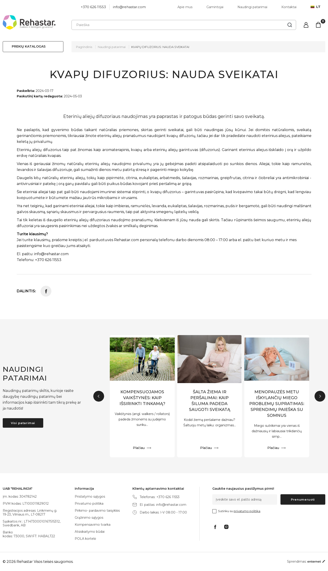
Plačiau (139, 448)
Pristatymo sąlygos (90, 496)
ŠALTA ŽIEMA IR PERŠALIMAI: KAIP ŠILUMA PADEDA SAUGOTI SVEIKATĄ (209, 400)
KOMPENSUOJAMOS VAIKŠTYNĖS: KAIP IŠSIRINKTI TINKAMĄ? (142, 397)
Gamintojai (214, 7)
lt (316, 7)
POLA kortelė (85, 539)
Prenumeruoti (303, 499)
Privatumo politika (89, 503)
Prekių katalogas (28, 46)
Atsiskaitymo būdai (90, 532)
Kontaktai (289, 7)
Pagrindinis (84, 47)
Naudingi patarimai (252, 7)
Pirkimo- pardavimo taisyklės (97, 511)
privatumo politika (247, 511)
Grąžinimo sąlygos (89, 518)
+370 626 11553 (93, 7)
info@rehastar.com (129, 7)
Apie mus (184, 7)
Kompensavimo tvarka (92, 525)
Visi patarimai (23, 423)
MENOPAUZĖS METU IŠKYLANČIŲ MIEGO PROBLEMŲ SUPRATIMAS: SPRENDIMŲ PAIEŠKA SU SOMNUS (276, 403)
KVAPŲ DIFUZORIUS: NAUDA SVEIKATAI (160, 47)
